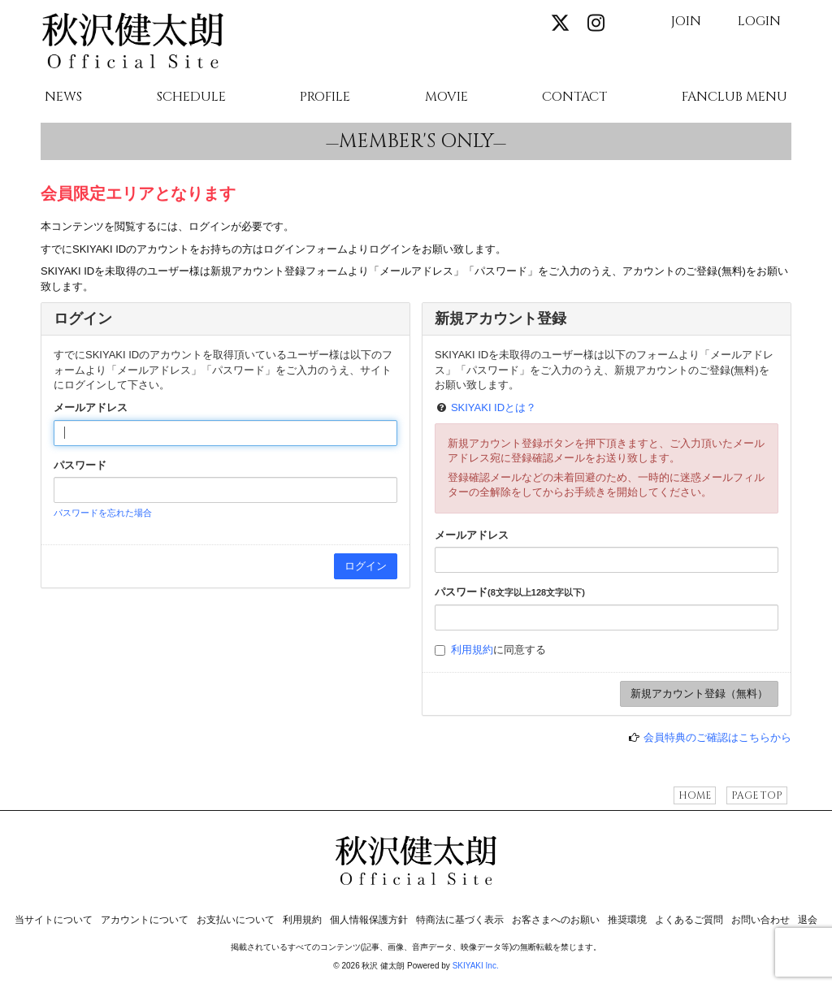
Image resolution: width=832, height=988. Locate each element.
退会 (807, 919)
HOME (694, 795)
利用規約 (472, 650)
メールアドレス (91, 407)
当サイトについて (54, 919)
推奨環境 (627, 919)
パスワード (80, 465)
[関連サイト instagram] (596, 24)
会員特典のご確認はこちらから (717, 737)
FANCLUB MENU (734, 97)
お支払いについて (236, 919)
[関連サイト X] (560, 24)
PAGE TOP (756, 795)
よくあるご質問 (689, 919)
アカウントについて (144, 919)
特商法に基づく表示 (460, 919)
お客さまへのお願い (556, 919)
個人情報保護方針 (369, 919)
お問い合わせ (760, 919)
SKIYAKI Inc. (476, 965)
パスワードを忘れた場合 (103, 513)
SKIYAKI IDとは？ (493, 407)
